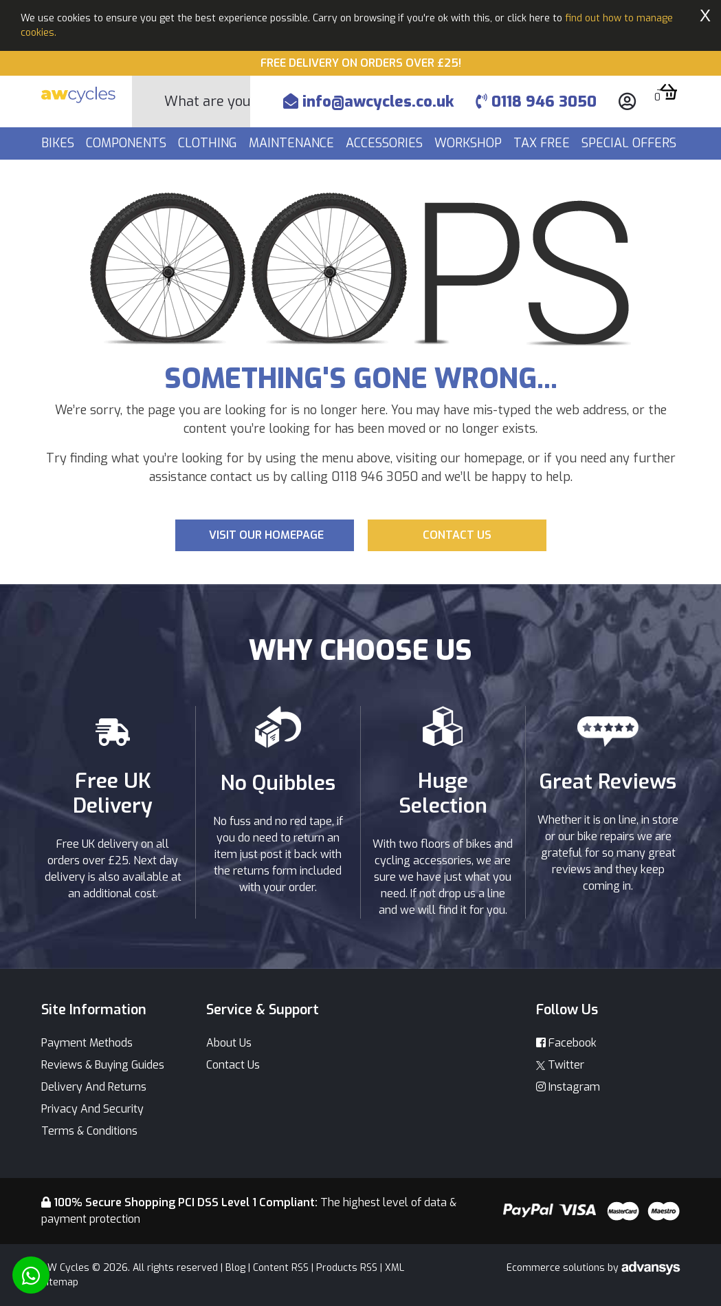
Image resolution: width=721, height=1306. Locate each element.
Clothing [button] (209, 143)
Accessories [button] (386, 143)
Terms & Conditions (89, 1131)
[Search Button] (148, 102)
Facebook (566, 1043)
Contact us (457, 535)
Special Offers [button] (630, 143)
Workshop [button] (469, 143)
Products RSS (346, 1267)
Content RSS (281, 1267)
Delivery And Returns (93, 1087)
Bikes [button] (59, 143)
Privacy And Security (92, 1109)
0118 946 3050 (536, 101)
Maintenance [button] (293, 143)
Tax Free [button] (543, 143)
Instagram (568, 1087)
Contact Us (233, 1065)
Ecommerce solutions (557, 1267)
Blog (235, 1267)
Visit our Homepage (266, 535)
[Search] (207, 101)
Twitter (560, 1065)
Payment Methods (87, 1043)
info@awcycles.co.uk (368, 101)
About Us (229, 1043)
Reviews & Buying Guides (102, 1065)
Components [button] (128, 143)
